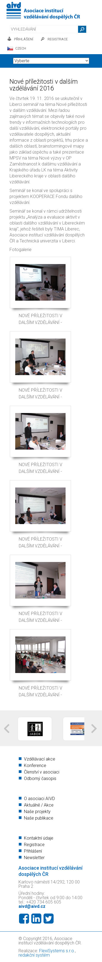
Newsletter (34, 857)
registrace (58, 39)
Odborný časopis (40, 778)
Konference (35, 765)
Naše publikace (38, 818)
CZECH (20, 48)
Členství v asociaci (41, 772)
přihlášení (23, 39)
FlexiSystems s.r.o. (57, 950)
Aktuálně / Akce (39, 805)
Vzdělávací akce (39, 759)
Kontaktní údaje (38, 838)
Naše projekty (37, 811)
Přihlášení (33, 851)
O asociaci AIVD (39, 798)
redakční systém (34, 955)
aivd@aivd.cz (31, 906)
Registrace (34, 844)
